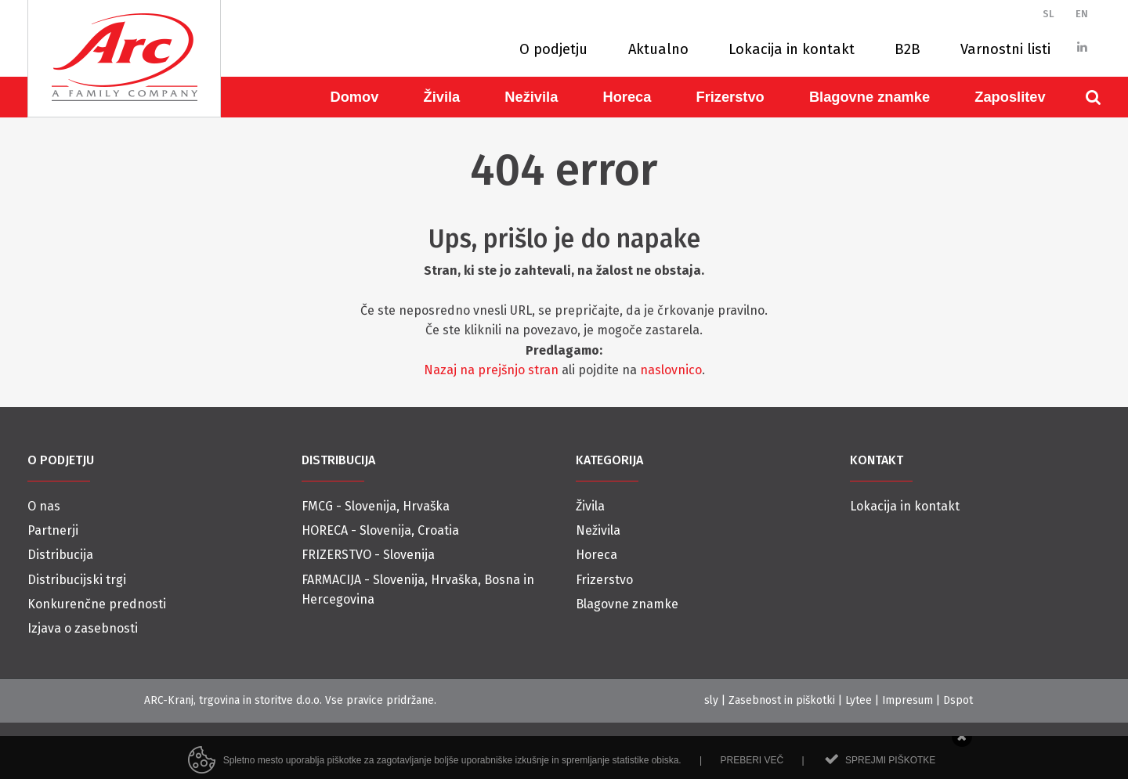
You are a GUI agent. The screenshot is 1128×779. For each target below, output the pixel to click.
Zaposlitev (1009, 96)
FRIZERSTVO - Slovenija (368, 554)
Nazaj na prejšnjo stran (491, 369)
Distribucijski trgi (76, 579)
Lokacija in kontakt (791, 49)
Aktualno (658, 49)
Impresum (907, 700)
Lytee (858, 700)
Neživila (531, 96)
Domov (355, 96)
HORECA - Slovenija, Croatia (380, 530)
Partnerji (52, 530)
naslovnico (671, 369)
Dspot (958, 700)
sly (711, 700)
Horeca (626, 96)
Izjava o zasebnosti (82, 628)
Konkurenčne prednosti (96, 604)
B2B (907, 49)
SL (1048, 14)
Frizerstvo (730, 96)
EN (1082, 14)
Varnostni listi (1005, 49)
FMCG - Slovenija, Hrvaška (376, 506)
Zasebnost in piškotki (781, 700)
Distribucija (60, 554)
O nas (43, 506)
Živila (442, 96)
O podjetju (553, 49)
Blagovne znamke (869, 96)
